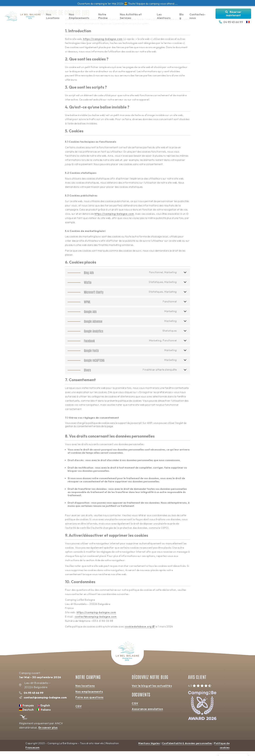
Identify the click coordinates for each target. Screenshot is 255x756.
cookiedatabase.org (138, 626)
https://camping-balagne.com (103, 39)
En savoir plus (48, 732)
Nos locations (85, 685)
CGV (78, 705)
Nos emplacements (89, 691)
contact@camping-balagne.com (96, 616)
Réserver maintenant (233, 15)
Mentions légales (147, 748)
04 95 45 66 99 (233, 23)
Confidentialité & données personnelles (186, 748)
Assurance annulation (147, 708)
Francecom (33, 752)
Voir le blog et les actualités (152, 685)
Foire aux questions (89, 697)
